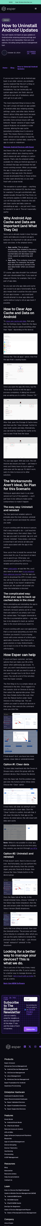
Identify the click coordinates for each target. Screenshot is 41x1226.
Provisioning (8, 1154)
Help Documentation (11, 1177)
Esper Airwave (9, 1063)
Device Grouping (10, 1145)
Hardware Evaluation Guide (14, 1096)
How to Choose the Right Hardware (16, 1190)
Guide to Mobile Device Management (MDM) (20, 1193)
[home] (9, 9)
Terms (31, 1009)
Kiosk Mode (8, 1119)
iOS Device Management (16, 1073)
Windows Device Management (18, 1079)
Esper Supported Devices (16, 1109)
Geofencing (8, 1151)
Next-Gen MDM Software (14, 983)
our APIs (33, 848)
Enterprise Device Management (15, 1066)
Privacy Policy (29, 1013)
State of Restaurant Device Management (21, 1213)
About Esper (8, 1223)
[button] (35, 9)
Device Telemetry (10, 1148)
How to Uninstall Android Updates (27, 68)
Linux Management (14, 1076)
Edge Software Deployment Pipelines (17, 1135)
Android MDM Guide (14, 1196)
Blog (12, 68)
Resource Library (10, 1174)
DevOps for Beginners (12, 1206)
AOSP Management (11, 1157)
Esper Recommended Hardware (15, 1099)
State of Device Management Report (17, 1210)
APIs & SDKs (8, 1132)
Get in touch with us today (23, 976)
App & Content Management (14, 1142)
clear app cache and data (16, 321)
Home (5, 68)
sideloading (12, 569)
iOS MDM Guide (12, 1200)
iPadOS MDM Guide (14, 1203)
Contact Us (8, 1180)
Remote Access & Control (13, 1129)
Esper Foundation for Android (14, 1083)
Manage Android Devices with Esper (18, 147)
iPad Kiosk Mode (13, 1126)
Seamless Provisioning (12, 1086)
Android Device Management (17, 1069)
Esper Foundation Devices (16, 1106)
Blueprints (8, 1139)
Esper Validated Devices (16, 1102)
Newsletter (8, 1171)
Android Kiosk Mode (14, 1122)
